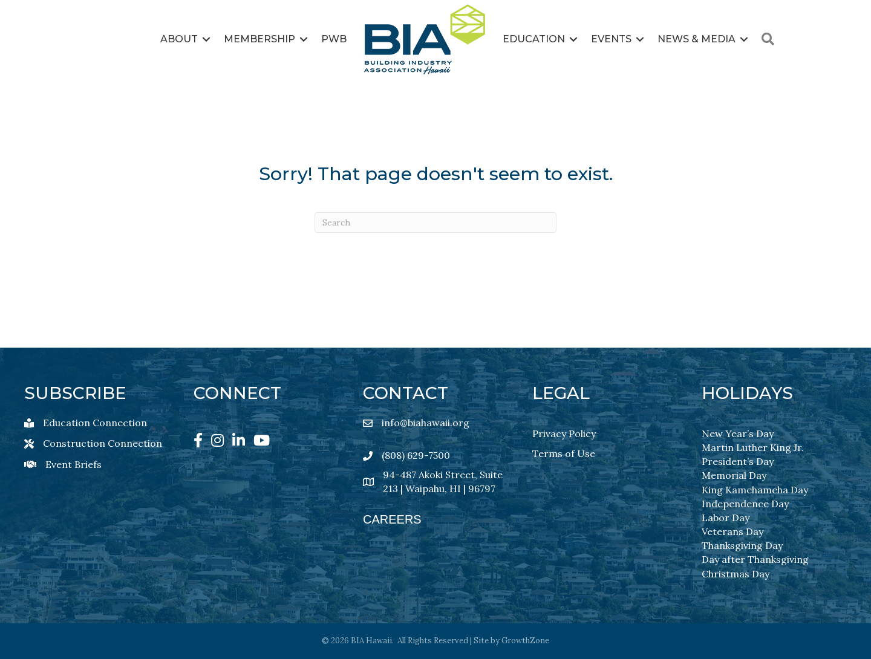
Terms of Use (563, 453)
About (179, 39)
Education (534, 39)
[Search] (435, 222)
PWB (334, 39)
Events (611, 39)
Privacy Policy (564, 433)
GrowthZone (525, 640)
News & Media (696, 39)
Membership (259, 39)
